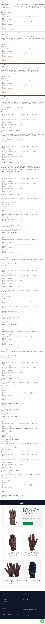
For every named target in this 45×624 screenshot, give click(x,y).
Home (3, 597)
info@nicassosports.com (31, 615)
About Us (4, 599)
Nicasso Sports (18, 621)
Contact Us (4, 603)
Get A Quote (28, 523)
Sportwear (25, 599)
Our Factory (5, 601)
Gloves (24, 597)
